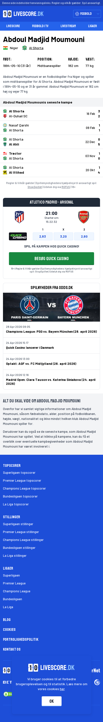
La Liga (8, 607)
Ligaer (92, 26)
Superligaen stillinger (18, 524)
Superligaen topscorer (19, 472)
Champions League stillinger (23, 540)
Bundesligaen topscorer (20, 496)
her (62, 689)
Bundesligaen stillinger (19, 548)
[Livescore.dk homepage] (22, 14)
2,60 (84, 236)
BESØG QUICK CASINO (51, 258)
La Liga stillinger (15, 555)
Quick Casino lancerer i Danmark (30, 348)
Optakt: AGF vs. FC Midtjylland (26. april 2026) (41, 364)
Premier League (14, 583)
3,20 (63, 236)
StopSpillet (35, 186)
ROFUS (66, 186)
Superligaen (11, 575)
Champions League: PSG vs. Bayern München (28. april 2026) (51, 331)
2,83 (42, 236)
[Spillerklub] (32, 47)
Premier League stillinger (21, 532)
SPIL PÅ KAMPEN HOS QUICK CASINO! (51, 246)
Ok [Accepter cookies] (51, 701)
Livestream (68, 26)
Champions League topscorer (24, 488)
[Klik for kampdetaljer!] (51, 114)
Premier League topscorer (22, 480)
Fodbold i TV (40, 26)
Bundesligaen (12, 599)
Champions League (16, 591)
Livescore (13, 26)
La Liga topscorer (16, 504)
